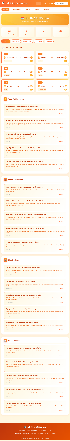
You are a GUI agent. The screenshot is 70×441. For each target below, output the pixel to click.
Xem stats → (62, 289)
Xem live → (62, 275)
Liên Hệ (53, 434)
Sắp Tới (28, 9)
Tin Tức (47, 434)
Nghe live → (62, 303)
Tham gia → (62, 330)
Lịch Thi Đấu (26, 434)
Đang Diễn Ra (16, 9)
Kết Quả (37, 9)
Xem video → (62, 316)
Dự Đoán (46, 9)
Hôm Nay (5, 9)
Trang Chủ (18, 434)
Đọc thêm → (62, 114)
